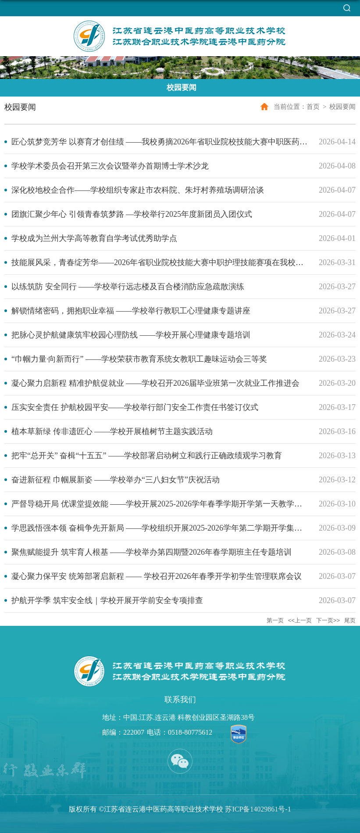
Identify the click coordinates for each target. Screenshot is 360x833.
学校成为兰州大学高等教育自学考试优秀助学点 (94, 238)
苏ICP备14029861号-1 (258, 809)
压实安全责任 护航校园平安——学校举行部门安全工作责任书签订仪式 (134, 407)
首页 (313, 106)
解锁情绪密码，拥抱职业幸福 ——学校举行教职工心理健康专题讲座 (130, 310)
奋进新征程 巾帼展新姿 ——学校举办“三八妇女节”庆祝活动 (115, 479)
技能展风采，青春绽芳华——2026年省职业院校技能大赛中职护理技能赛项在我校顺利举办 (169, 262)
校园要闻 (342, 106)
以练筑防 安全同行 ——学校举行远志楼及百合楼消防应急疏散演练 (127, 286)
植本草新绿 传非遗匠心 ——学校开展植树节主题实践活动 (112, 431)
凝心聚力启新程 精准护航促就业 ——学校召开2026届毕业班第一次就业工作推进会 (155, 383)
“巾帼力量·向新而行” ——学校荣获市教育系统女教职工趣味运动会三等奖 (139, 359)
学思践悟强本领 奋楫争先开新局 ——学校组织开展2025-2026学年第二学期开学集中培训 (164, 528)
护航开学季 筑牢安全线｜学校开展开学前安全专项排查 (107, 600)
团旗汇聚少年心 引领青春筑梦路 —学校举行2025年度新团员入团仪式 (131, 214)
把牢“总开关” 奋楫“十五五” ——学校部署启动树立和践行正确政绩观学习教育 (146, 455)
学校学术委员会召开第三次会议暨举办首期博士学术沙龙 (110, 166)
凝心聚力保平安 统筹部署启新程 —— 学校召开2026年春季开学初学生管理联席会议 (156, 576)
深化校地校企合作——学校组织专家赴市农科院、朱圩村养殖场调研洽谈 (137, 190)
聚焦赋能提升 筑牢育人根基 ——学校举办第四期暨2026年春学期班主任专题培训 (151, 552)
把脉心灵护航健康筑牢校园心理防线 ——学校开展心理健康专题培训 (130, 334)
